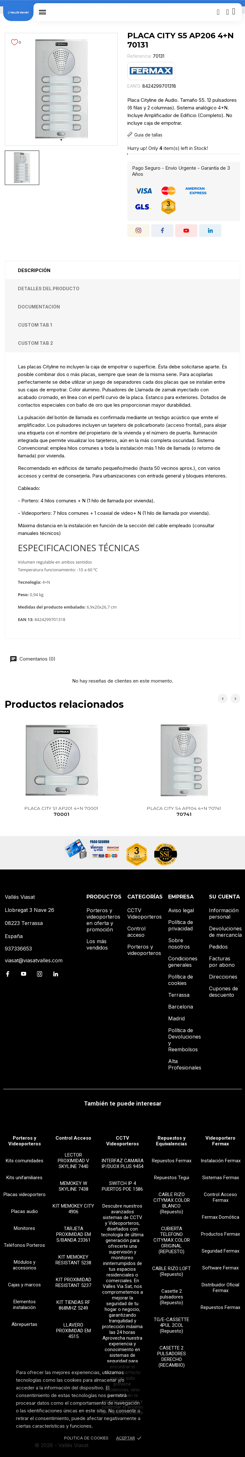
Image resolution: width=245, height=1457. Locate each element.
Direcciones (223, 976)
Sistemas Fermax (220, 1177)
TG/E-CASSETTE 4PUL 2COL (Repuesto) (171, 1325)
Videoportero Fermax (220, 1141)
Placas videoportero (25, 1194)
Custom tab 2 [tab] (35, 343)
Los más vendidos (97, 944)
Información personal (224, 913)
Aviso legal (181, 910)
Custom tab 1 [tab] (35, 325)
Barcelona (180, 1006)
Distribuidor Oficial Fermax (220, 1287)
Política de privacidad (180, 925)
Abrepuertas (24, 1324)
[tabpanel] (61, 89)
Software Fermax (220, 1268)
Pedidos (218, 946)
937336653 (18, 948)
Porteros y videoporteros (144, 949)
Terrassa (178, 995)
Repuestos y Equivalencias (171, 1141)
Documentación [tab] (39, 306)
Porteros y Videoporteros (24, 1141)
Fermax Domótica (220, 1217)
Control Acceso (73, 1138)
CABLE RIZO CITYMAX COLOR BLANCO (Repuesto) (171, 1203)
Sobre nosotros (179, 943)
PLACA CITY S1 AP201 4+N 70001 (61, 811)
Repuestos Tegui (171, 1177)
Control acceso (136, 931)
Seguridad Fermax (220, 1251)
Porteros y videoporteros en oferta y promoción (103, 920)
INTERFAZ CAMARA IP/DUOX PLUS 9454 (122, 1163)
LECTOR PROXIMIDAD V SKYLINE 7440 (73, 1160)
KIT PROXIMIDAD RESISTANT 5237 (73, 1282)
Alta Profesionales (184, 1064)
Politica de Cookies (86, 1437)
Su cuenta (224, 897)
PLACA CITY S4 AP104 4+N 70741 (184, 811)
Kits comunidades (24, 1161)
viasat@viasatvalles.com (34, 960)
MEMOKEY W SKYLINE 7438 (73, 1186)
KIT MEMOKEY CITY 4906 (73, 1209)
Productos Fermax (220, 1234)
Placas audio (24, 1211)
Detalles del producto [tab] (48, 288)
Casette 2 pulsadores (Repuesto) (171, 1296)
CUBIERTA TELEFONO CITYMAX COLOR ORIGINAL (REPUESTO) (171, 1240)
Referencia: (139, 56)
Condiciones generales (182, 961)
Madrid (176, 1018)
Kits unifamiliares (24, 1177)
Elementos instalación (24, 1304)
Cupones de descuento (223, 991)
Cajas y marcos (24, 1285)
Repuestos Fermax (171, 1161)
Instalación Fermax (221, 1161)
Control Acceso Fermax (220, 1197)
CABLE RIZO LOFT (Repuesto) (171, 1271)
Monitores (24, 1228)
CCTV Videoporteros (144, 913)
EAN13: (134, 86)
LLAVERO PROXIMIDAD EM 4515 (73, 1330)
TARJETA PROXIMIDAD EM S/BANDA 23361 (73, 1234)
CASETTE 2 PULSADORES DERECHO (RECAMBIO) (171, 1356)
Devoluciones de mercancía (225, 931)
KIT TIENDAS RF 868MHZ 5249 (73, 1305)
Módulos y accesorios (24, 1265)
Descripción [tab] (34, 270)
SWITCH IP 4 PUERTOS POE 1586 (122, 1186)
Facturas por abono (222, 961)
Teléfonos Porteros (24, 1245)
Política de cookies (180, 979)
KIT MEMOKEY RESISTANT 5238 (73, 1260)
